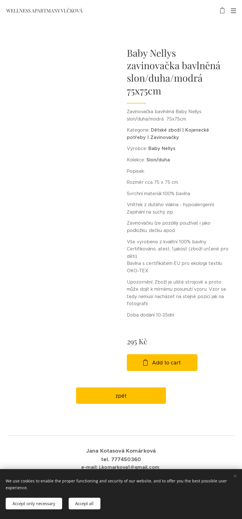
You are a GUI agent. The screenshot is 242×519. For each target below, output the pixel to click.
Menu (233, 10)
